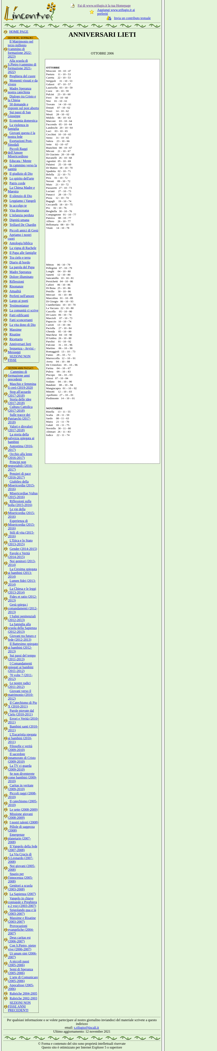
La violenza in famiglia (18, 126)
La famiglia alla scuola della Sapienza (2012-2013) (22, 627)
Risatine (14, 334)
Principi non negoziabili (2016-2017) (20, 465)
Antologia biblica (21, 243)
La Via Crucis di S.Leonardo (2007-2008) (20, 858)
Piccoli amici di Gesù (23, 230)
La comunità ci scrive (23, 310)
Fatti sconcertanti (21, 320)
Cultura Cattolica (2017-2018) (20, 408)
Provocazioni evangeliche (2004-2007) (21, 929)
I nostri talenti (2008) (24, 822)
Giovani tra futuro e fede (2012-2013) (22, 637)
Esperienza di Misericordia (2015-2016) (21, 524)
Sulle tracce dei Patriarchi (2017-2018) (19, 418)
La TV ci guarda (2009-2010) (20, 767)
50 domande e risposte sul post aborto (23, 106)
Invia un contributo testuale (132, 18)
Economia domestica (23, 120)
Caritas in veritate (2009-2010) (20, 787)
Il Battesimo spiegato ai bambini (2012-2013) (23, 647)
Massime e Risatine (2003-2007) (22, 919)
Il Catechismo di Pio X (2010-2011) (22, 704)
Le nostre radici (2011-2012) (19, 685)
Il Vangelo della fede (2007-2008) (22, 848)
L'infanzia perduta (21, 215)
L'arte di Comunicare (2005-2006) (23, 979)
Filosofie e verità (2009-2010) (20, 748)
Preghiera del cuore (22, 76)
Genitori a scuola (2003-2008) (20, 887)
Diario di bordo (19, 262)
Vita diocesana (19, 210)
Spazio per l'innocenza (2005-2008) (20, 877)
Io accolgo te (18, 205)
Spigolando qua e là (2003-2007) (22, 912)
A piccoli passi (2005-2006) (18, 963)
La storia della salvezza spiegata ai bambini (21, 438)
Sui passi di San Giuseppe (19, 114)
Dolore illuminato (21, 277)
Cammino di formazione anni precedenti (19, 375)
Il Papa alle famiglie (22, 253)
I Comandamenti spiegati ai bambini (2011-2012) (20, 667)
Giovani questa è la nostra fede (21, 134)
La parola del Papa (21, 267)
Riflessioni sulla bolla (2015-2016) (20, 503)
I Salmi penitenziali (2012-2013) (22, 618)
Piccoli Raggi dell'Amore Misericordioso (18, 152)
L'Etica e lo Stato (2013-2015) (20, 542)
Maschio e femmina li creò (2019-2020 (22, 385)
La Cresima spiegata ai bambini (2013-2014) (22, 572)
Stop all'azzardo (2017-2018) (19, 393)
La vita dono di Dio (22, 325)
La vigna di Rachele (22, 248)
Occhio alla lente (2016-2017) (20, 456)
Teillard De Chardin (22, 225)
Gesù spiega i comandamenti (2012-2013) (22, 608)
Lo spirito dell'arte (21, 178)
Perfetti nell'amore (21, 296)
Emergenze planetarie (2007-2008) (19, 838)
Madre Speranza (20, 272)
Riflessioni (16, 281)
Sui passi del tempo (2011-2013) (22, 657)
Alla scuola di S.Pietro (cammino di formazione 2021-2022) (22, 66)
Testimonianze (19, 305)
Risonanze (16, 286)
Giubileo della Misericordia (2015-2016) (21, 485)
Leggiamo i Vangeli (22, 201)
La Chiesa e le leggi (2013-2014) (22, 590)
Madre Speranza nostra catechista (19, 90)
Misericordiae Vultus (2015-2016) (23, 495)
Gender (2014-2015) (23, 549)
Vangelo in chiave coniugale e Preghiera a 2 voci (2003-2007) (22, 902)
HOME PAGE (18, 31)
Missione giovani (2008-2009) (20, 815)
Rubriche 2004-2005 (23, 993)
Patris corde (17, 183)
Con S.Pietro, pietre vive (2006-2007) (22, 947)
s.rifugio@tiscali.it (86, 1027)
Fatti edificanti (19, 315)
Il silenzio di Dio (20, 196)
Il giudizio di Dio (21, 173)
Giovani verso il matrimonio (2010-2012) (20, 694)
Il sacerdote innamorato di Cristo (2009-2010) (22, 757)
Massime (15, 329)
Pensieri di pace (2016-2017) (19, 475)
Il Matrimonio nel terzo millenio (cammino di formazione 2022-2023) (20, 49)
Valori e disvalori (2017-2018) (20, 428)
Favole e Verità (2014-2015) (19, 555)
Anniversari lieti (20, 344)
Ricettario (16, 339)
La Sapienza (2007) (23, 894)
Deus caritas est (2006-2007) (19, 939)
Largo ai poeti (18, 301)
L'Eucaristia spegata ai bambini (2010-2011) (22, 738)
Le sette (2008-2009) (24, 809)
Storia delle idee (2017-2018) (19, 401)
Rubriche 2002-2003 (23, 998)
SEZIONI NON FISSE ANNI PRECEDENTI (19, 1006)
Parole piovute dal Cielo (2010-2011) (21, 712)
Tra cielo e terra (20, 257)
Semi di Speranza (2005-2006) (20, 971)
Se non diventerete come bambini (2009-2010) (22, 777)
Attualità (15, 291)
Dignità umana (19, 220)
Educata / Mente (20, 161)
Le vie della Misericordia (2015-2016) (21, 512)
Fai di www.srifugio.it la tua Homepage (104, 5)
